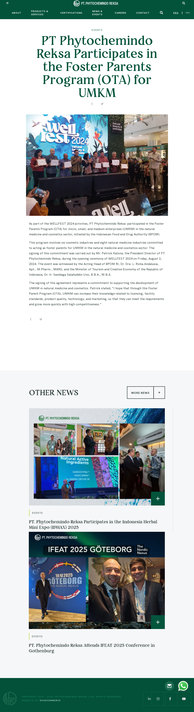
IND (188, 12)
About (16, 12)
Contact (143, 12)
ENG (176, 12)
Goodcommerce (50, 700)
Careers (120, 12)
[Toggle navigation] (8, 3)
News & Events (97, 12)
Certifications (71, 12)
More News (148, 385)
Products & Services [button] (39, 12)
